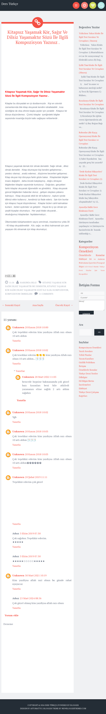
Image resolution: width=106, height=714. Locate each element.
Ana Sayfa (37, 305)
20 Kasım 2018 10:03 (36, 431)
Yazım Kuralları (86, 358)
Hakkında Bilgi (28, 282)
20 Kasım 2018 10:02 (36, 350)
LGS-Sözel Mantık (92, 267)
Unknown (18, 327)
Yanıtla (16, 340)
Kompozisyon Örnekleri (18, 293)
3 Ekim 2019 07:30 (30, 533)
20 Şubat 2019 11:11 (36, 477)
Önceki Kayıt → (64, 305)
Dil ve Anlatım (97, 259)
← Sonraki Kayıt (11, 305)
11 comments (46, 293)
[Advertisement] (37, 66)
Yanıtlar (20, 371)
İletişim (82, 366)
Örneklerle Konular (92, 255)
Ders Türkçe (9, 4)
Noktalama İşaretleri (88, 263)
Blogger (74, 705)
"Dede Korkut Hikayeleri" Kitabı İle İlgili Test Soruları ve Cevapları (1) (90, 175)
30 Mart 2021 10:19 (36, 575)
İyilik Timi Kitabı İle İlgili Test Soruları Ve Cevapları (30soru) (91, 69)
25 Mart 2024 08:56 (30, 598)
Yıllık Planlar (85, 355)
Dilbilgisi (83, 377)
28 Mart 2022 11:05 (45, 376)
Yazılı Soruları (86, 351)
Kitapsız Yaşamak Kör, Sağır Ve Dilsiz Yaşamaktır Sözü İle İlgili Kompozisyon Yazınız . (37, 37)
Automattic (36, 708)
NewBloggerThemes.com (74, 708)
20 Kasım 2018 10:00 (36, 327)
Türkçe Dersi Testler (88, 373)
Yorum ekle (11, 615)
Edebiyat (83, 259)
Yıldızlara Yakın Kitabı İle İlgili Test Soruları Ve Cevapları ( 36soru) (91, 37)
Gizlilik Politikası (87, 362)
